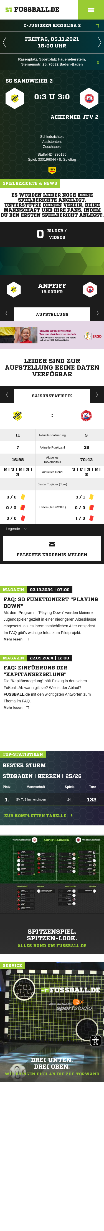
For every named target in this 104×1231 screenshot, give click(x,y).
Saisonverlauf (97, 394)
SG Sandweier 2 (29, 80)
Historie (7, 394)
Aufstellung (52, 314)
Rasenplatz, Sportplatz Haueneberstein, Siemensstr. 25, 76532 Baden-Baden (58, 61)
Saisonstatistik (52, 396)
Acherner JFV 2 (74, 116)
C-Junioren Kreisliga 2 (62, 25)
